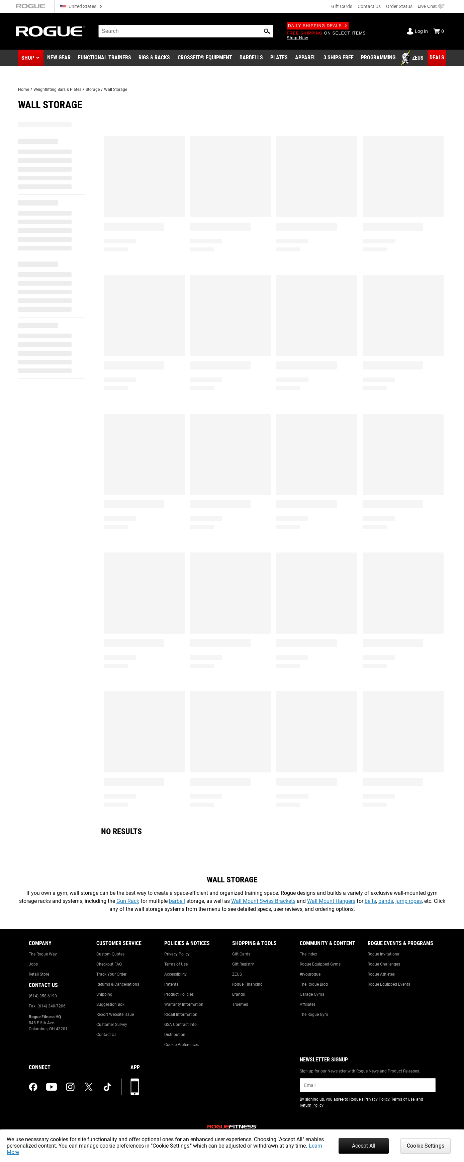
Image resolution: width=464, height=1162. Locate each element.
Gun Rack (127, 901)
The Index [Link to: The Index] (308, 954)
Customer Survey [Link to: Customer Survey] (111, 1024)
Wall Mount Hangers (331, 901)
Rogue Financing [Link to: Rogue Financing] (247, 984)
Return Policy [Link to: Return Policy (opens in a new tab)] (311, 1105)
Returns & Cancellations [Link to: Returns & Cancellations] (117, 984)
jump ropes (408, 901)
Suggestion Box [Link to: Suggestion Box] (110, 1004)
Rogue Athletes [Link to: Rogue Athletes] (381, 974)
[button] (267, 31)
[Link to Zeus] (413, 58)
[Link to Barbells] (251, 58)
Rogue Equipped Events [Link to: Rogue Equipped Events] (389, 984)
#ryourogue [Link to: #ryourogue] (310, 974)
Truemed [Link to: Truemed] (240, 1004)
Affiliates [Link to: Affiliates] (307, 1004)
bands (385, 901)
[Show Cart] (438, 31)
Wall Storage (115, 89)
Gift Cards (341, 6)
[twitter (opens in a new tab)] (88, 1087)
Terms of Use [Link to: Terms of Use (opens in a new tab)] (402, 1099)
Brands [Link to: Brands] (238, 994)
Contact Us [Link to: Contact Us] (106, 1034)
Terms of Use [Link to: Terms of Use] (176, 964)
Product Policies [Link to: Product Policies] (179, 994)
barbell (177, 901)
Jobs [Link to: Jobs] (33, 964)
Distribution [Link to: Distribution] (174, 1034)
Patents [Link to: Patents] (171, 984)
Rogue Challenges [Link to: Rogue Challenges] (384, 964)
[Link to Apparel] (305, 58)
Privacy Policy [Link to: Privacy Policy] (177, 954)
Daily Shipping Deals (317, 25)
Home (23, 89)
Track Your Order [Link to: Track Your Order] (111, 974)
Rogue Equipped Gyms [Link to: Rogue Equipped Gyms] (320, 964)
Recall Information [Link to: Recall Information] (180, 1014)
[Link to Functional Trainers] (104, 58)
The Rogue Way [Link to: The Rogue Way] (43, 954)
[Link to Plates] (279, 58)
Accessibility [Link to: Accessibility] (175, 974)
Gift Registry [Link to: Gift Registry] (243, 964)
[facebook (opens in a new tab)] (33, 1087)
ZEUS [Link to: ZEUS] (237, 974)
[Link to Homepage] (50, 31)
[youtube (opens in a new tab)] (51, 1087)
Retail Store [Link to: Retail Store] (39, 974)
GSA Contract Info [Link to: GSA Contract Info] (180, 1024)
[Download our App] (134, 1087)
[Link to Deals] (437, 58)
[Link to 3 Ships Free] (338, 58)
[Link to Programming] (378, 58)
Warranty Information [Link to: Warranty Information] (183, 1004)
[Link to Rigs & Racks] (154, 58)
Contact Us (369, 6)
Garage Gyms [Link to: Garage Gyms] (312, 994)
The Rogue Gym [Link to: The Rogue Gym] (314, 1014)
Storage (93, 89)
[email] (367, 1085)
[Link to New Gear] (59, 58)
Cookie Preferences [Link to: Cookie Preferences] (181, 1044)
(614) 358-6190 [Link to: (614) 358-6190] (43, 996)
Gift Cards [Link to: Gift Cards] (241, 954)
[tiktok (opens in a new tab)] (107, 1087)
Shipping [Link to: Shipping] (104, 994)
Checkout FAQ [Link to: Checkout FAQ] (109, 964)
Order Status (399, 6)
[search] (185, 31)
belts (370, 901)
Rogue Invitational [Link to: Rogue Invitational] (384, 954)
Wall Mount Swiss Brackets (263, 901)
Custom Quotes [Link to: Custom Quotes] (110, 954)
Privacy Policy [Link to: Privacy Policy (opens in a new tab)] (376, 1099)
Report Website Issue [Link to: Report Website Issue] (115, 1014)
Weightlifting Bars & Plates (57, 89)
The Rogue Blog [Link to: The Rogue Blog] (314, 984)
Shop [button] (27, 58)
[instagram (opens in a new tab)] (70, 1087)
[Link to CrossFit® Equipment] (205, 58)
